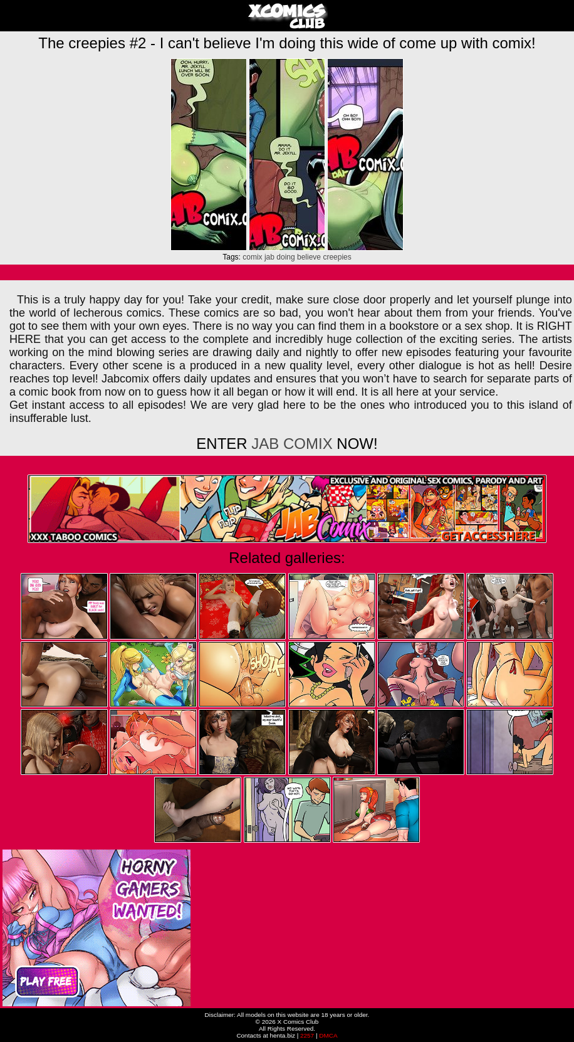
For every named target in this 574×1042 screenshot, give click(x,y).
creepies (337, 257)
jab (269, 257)
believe (309, 257)
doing (285, 257)
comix (252, 257)
